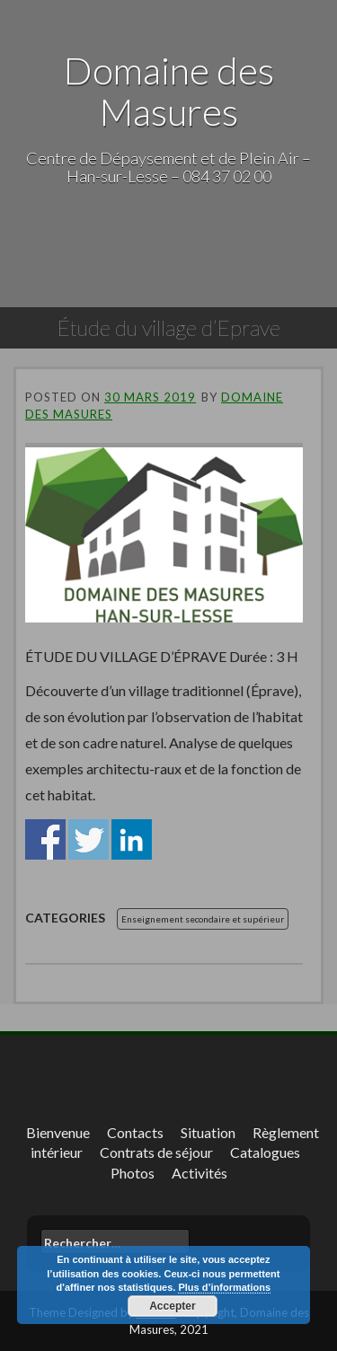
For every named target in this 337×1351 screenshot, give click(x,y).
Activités (199, 1172)
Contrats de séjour (156, 1152)
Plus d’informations (224, 1287)
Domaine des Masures (169, 91)
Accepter (172, 1306)
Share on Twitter (88, 839)
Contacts (135, 1132)
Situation (208, 1132)
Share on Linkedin (131, 839)
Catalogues (265, 1152)
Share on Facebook (45, 839)
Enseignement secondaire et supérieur (202, 919)
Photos (133, 1172)
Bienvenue (58, 1132)
